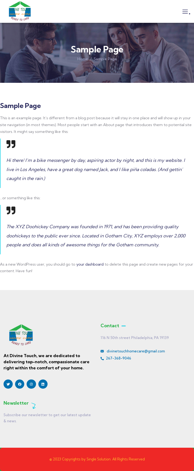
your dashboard (90, 264)
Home (82, 58)
